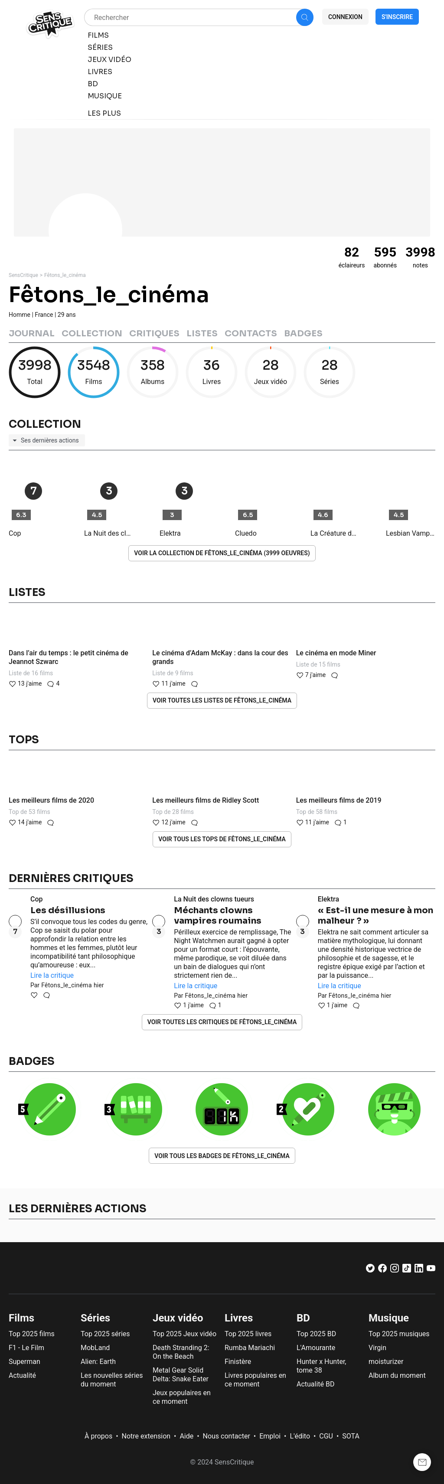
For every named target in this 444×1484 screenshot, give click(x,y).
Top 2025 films (32, 1334)
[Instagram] (394, 1270)
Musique (389, 1318)
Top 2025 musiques (399, 1334)
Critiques (154, 333)
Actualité (22, 1375)
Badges (303, 333)
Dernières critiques (71, 878)
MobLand (95, 1348)
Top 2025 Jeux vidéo (184, 1334)
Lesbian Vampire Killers (410, 533)
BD (303, 1318)
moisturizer (386, 1361)
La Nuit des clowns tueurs (109, 533)
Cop (15, 533)
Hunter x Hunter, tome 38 (321, 1365)
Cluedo (246, 533)
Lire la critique (52, 975)
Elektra (170, 533)
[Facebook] (382, 1270)
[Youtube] (431, 1270)
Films (21, 1318)
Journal (32, 333)
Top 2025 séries (105, 1334)
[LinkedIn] (419, 1270)
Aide (186, 1436)
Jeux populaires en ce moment (182, 1397)
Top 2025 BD (316, 1334)
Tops (24, 739)
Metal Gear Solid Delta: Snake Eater (181, 1374)
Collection (92, 333)
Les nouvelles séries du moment (112, 1379)
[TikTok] (406, 1270)
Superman (24, 1361)
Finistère (238, 1361)
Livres (239, 1318)
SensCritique (23, 275)
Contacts (251, 333)
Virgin (377, 1348)
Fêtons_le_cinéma (65, 275)
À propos (98, 1436)
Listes (202, 333)
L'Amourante (316, 1348)
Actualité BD (316, 1384)
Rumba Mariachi (250, 1348)
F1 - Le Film (26, 1348)
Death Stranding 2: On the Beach (181, 1352)
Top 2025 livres (248, 1334)
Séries (95, 1318)
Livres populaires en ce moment (255, 1379)
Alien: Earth (98, 1361)
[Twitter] (370, 1270)
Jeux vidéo (178, 1318)
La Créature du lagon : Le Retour (335, 533)
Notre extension (146, 1436)
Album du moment (397, 1375)
